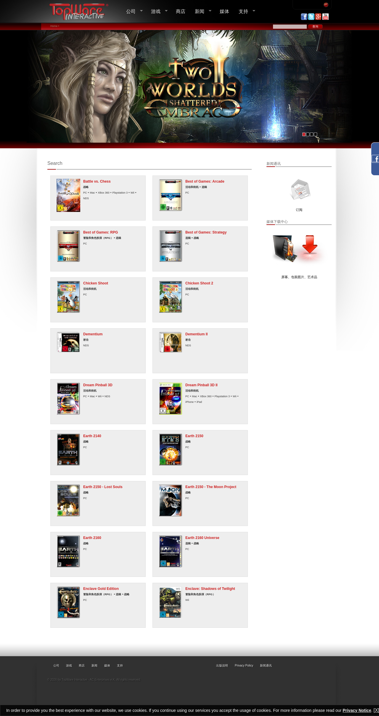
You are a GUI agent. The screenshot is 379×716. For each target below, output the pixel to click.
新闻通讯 (266, 665)
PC (85, 192)
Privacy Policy (244, 665)
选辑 (204, 187)
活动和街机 (192, 187)
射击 (86, 339)
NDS (86, 198)
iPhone (189, 401)
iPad (199, 401)
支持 (244, 11)
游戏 (157, 11)
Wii (132, 192)
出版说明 (222, 665)
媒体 (224, 11)
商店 (180, 11)
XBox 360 (103, 192)
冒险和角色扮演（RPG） (98, 237)
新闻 (200, 11)
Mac (92, 192)
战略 (86, 187)
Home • (54, 26)
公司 (132, 11)
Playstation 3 (120, 192)
